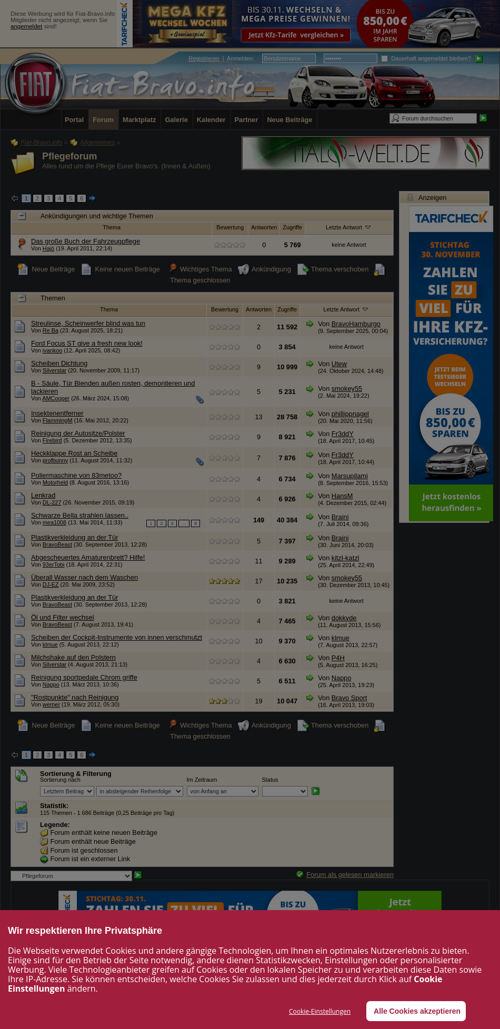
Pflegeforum (69, 156)
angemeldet (26, 26)
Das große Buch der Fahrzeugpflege (85, 241)
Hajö (48, 248)
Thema (112, 227)
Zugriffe (292, 227)
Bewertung (230, 227)
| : (221, 58)
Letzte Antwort (349, 227)
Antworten (264, 227)
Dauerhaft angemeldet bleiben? (426, 58)
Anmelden (240, 58)
